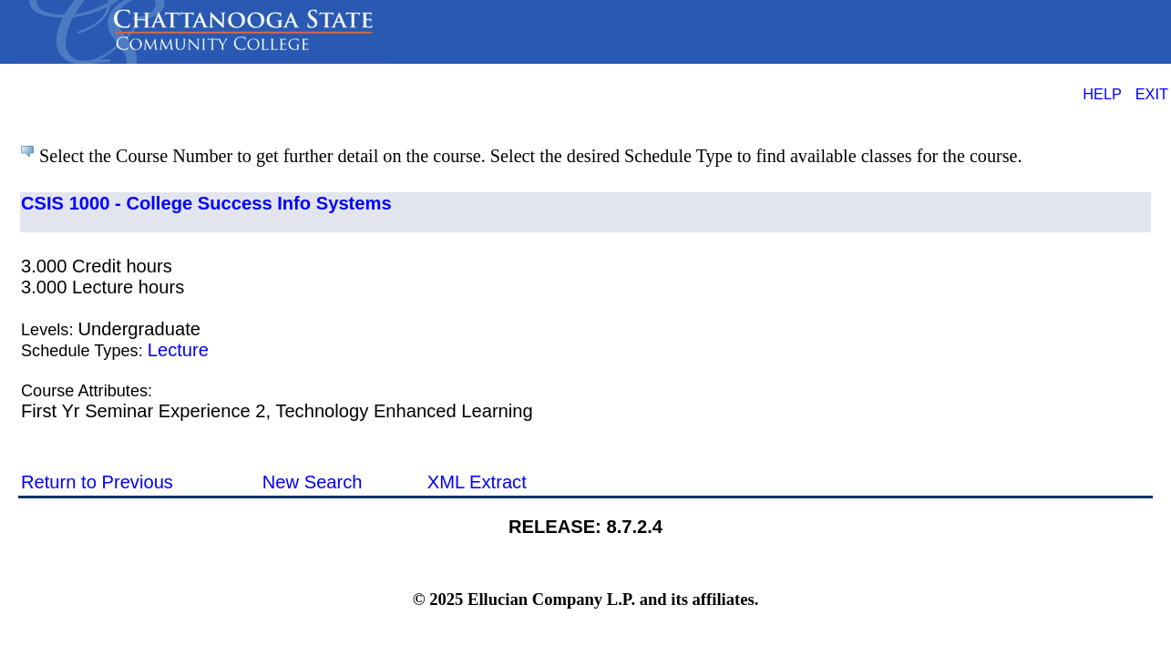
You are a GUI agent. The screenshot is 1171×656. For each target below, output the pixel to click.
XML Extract (477, 482)
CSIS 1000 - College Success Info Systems (206, 203)
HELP (1102, 94)
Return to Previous (97, 482)
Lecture (178, 350)
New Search (312, 482)
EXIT (1151, 94)
